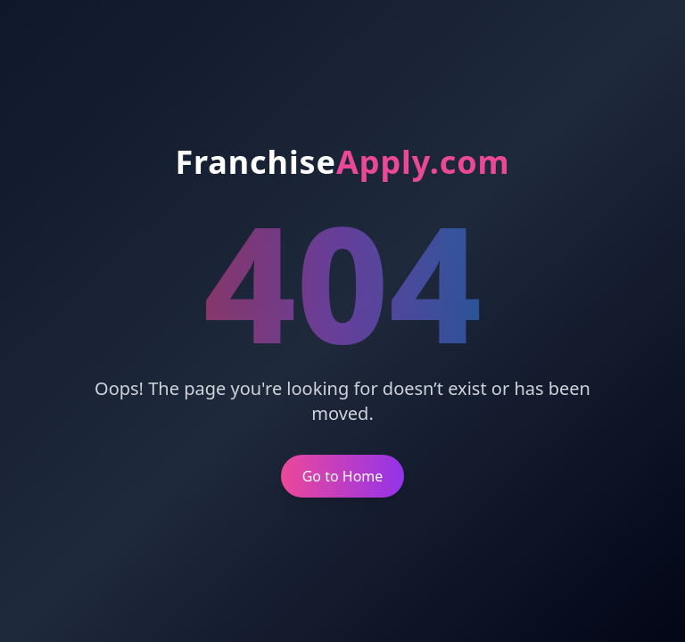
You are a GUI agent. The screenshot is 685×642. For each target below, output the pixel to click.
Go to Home (343, 476)
